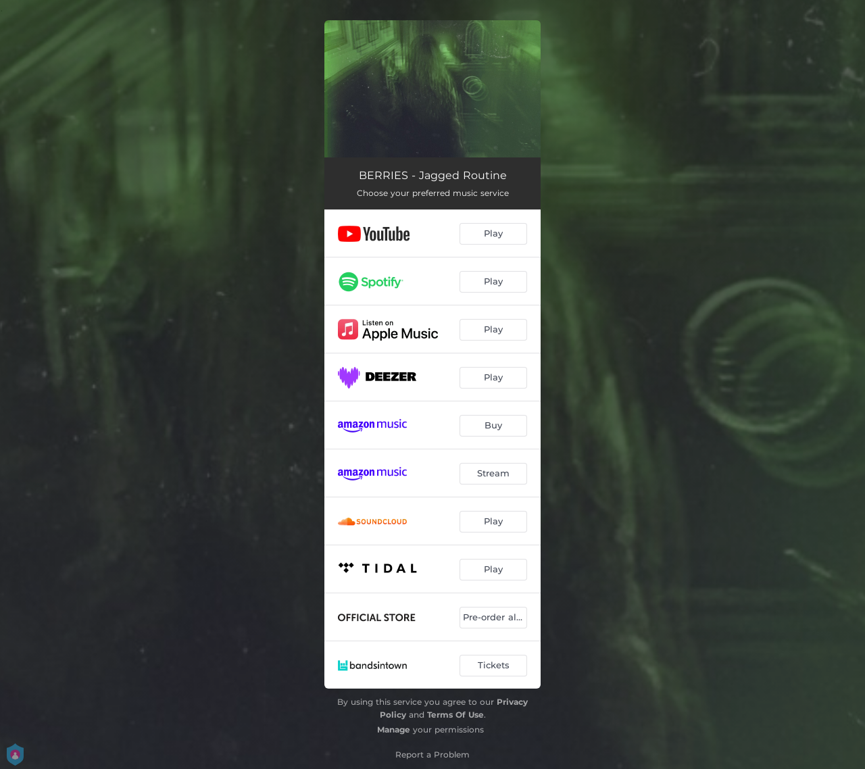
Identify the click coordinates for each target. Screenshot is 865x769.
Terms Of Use (455, 715)
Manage (393, 729)
